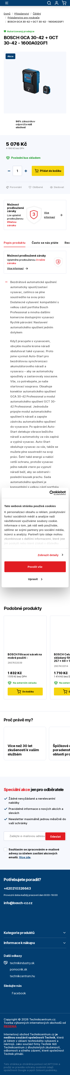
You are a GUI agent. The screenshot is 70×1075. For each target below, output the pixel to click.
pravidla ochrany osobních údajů (34, 1067)
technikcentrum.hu (19, 976)
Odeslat (55, 836)
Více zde (24, 857)
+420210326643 (17, 888)
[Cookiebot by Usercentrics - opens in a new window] (50, 492)
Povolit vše (35, 566)
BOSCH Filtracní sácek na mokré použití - (25, 656)
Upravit (35, 578)
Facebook (15, 993)
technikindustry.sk (19, 963)
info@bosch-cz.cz (18, 903)
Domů (7, 13)
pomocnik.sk (15, 969)
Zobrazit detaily (48, 554)
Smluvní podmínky (46, 1070)
